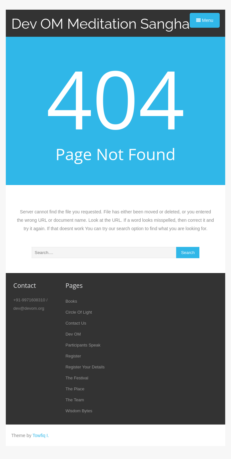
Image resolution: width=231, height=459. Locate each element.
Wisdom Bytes (78, 410)
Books (71, 301)
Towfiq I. (41, 435)
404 (115, 98)
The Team (74, 399)
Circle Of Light (78, 312)
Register (73, 356)
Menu (204, 20)
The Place (75, 388)
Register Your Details (85, 367)
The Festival (76, 378)
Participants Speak (82, 345)
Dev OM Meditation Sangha (100, 23)
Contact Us (75, 323)
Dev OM (73, 334)
